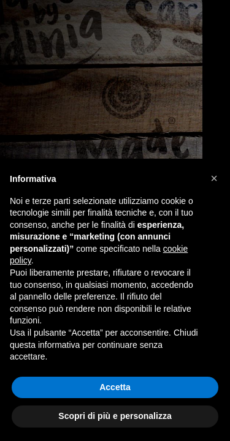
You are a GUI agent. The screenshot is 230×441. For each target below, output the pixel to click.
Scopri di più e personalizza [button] (114, 416)
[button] (214, 178)
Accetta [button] (115, 387)
